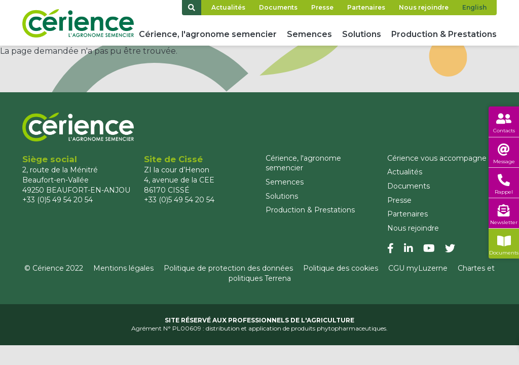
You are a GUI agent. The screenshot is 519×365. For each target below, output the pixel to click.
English (474, 7)
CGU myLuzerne (418, 268)
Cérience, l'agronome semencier (208, 34)
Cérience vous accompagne (437, 158)
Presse (322, 7)
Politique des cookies (340, 268)
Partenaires (366, 7)
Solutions (361, 34)
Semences (309, 34)
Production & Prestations (444, 34)
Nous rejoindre (424, 7)
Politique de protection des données (228, 268)
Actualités (228, 7)
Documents (278, 7)
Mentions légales (123, 268)
